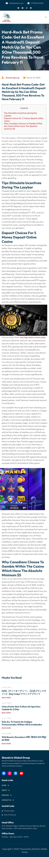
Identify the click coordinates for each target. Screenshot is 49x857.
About (4, 790)
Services (5, 795)
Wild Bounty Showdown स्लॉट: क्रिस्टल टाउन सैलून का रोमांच (24, 738)
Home (4, 785)
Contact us (6, 800)
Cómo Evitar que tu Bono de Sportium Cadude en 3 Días (21, 708)
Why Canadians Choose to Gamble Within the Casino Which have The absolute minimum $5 (23, 126)
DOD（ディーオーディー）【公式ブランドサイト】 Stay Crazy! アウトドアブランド (24, 692)
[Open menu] (46, 17)
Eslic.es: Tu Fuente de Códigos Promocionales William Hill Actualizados (22, 723)
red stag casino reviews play (33, 337)
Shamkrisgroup (12, 77)
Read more (6, 697)
